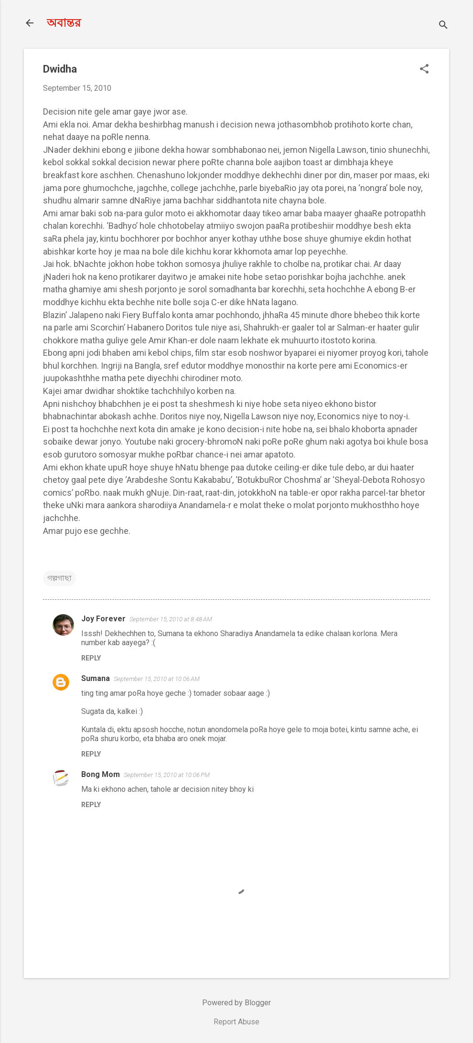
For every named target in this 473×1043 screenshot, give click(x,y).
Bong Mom (100, 774)
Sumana (95, 678)
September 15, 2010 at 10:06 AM (157, 678)
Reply (91, 658)
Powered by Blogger (236, 1002)
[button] (424, 69)
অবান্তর (64, 23)
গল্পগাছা (59, 578)
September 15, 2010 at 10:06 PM (167, 774)
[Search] (443, 26)
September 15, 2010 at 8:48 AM (170, 619)
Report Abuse (236, 1021)
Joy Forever (103, 618)
